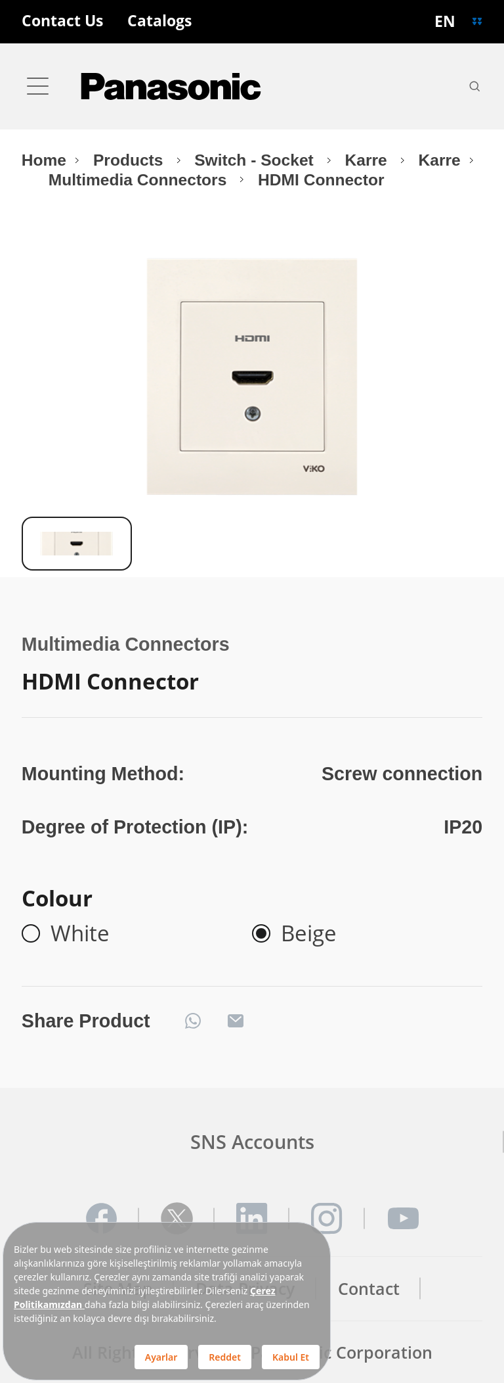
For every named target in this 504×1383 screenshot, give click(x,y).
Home (44, 160)
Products (130, 160)
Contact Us (62, 21)
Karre (368, 160)
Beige (309, 933)
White (80, 933)
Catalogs (159, 21)
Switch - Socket (256, 160)
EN (444, 21)
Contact (369, 1288)
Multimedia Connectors (140, 180)
